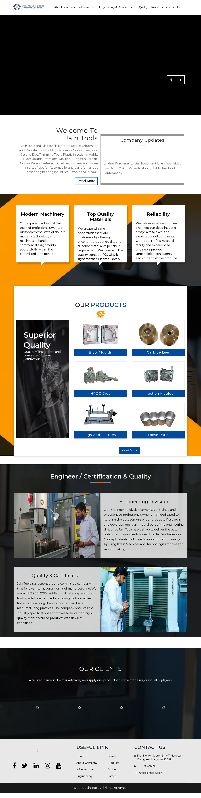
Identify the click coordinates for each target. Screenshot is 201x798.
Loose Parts (158, 640)
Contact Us (173, 7)
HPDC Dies (100, 530)
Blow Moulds (100, 421)
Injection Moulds (158, 530)
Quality (143, 7)
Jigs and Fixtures (100, 592)
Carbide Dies (158, 421)
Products (157, 7)
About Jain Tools (64, 7)
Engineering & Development (117, 7)
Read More (86, 181)
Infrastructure (87, 7)
